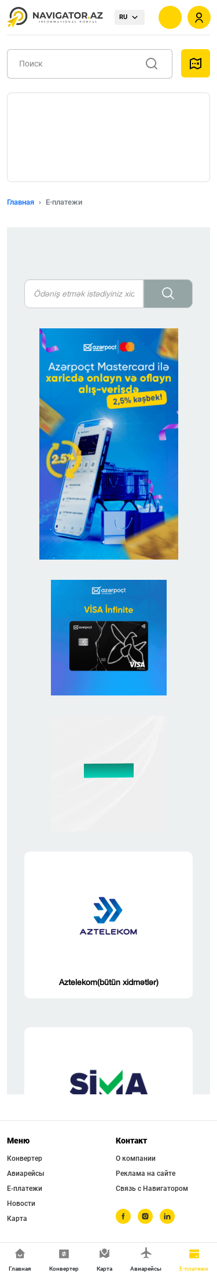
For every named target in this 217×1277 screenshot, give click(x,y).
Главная (20, 202)
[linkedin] (167, 1216)
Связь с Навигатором (152, 1189)
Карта (17, 1219)
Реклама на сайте (145, 1173)
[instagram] (145, 1216)
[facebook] (123, 1216)
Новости (21, 1204)
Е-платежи (24, 1189)
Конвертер (24, 1158)
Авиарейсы (26, 1173)
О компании (136, 1158)
